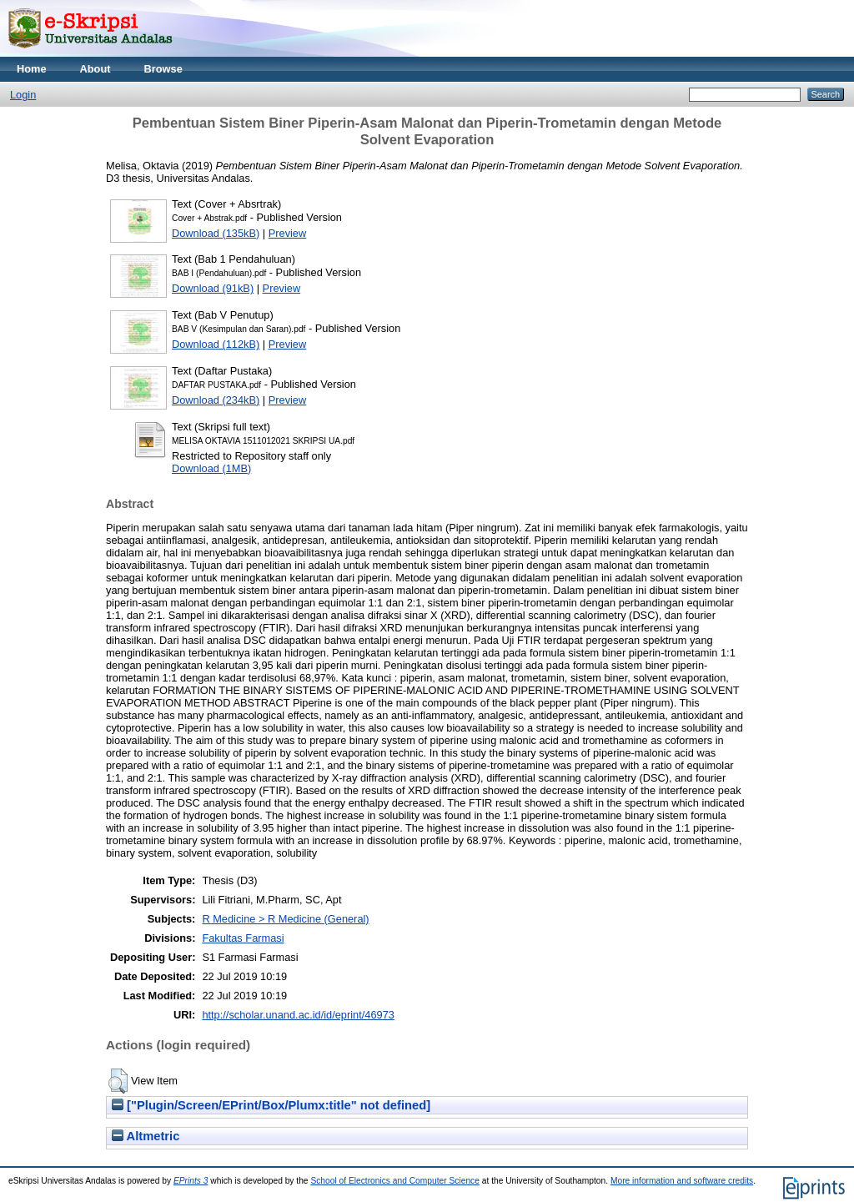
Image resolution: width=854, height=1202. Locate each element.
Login (23, 94)
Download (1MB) (211, 468)
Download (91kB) (213, 288)
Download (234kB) (215, 400)
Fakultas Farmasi (243, 938)
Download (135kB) (215, 233)
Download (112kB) (215, 344)
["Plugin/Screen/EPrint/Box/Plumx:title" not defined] (271, 1105)
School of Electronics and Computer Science (395, 1180)
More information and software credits (681, 1180)
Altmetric (145, 1136)
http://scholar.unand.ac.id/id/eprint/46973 (298, 1014)
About (95, 69)
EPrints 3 (190, 1180)
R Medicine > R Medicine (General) (285, 919)
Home (32, 69)
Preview (288, 233)
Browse (163, 69)
